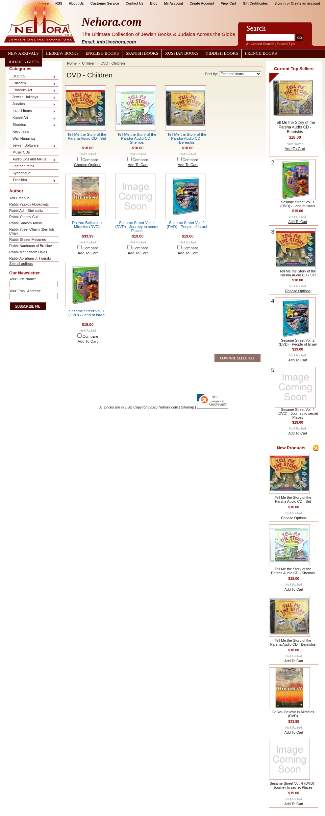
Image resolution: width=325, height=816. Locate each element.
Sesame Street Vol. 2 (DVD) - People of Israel (187, 225)
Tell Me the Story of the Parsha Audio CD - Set (86, 136)
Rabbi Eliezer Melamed (27, 239)
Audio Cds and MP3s (32, 159)
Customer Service (104, 3)
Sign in (280, 3)
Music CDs (21, 152)
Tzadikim (32, 180)
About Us (76, 3)
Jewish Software (32, 145)
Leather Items (23, 166)
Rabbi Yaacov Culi (23, 217)
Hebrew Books (62, 53)
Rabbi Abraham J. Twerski (30, 258)
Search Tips (286, 44)
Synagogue (21, 173)
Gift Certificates (255, 3)
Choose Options (87, 165)
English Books (102, 53)
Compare (90, 160)
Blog (154, 3)
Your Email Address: (25, 291)
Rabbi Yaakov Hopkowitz (29, 204)
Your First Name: (22, 279)
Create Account (201, 3)
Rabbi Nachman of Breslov (30, 246)
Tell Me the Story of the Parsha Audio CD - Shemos (136, 138)
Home (72, 63)
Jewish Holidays (32, 97)
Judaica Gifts (23, 62)
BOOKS (32, 76)
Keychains (20, 131)
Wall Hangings (24, 138)
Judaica (32, 104)
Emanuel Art (32, 90)
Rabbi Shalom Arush (25, 223)
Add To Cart (138, 165)
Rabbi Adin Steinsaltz (26, 210)
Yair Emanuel (19, 198)
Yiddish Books (222, 53)
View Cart (228, 3)
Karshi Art (32, 118)
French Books (261, 53)
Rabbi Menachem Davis (28, 252)
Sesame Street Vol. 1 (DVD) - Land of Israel (86, 313)
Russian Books (181, 53)
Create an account (305, 3)
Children (32, 83)
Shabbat (32, 125)
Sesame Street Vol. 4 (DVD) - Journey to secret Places (137, 227)
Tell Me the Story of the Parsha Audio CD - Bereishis (186, 138)
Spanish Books (142, 53)
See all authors (21, 264)
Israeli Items (32, 111)
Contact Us (134, 3)
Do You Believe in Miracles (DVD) (87, 225)
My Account (173, 3)
